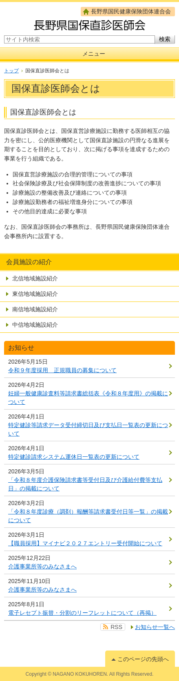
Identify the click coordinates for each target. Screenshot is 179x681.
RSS (116, 627)
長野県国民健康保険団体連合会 (131, 11)
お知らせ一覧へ (155, 627)
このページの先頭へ (143, 659)
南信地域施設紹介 (35, 309)
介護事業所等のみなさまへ (42, 566)
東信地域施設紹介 (35, 294)
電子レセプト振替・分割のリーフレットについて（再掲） (82, 612)
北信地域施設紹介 (35, 278)
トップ (11, 71)
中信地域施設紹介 (35, 324)
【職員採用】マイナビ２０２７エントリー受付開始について (85, 543)
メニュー (93, 53)
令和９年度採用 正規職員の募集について (62, 370)
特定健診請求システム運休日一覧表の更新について (73, 456)
